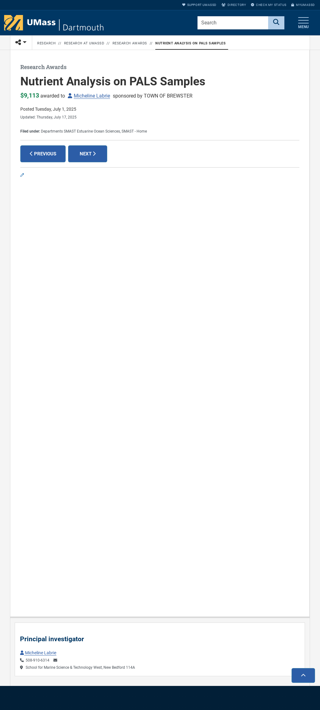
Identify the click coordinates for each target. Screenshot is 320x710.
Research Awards (129, 43)
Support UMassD (199, 5)
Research (46, 43)
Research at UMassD (84, 43)
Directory (234, 5)
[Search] (276, 22)
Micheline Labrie (92, 96)
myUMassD (303, 5)
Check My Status (268, 5)
